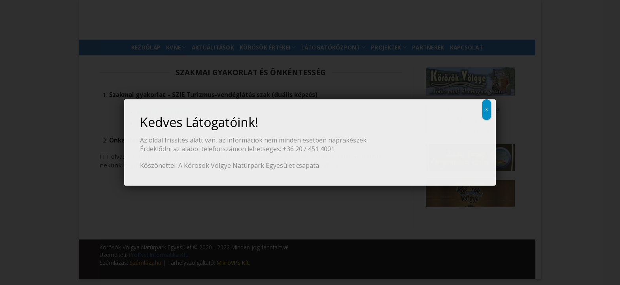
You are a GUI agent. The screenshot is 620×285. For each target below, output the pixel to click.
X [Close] (486, 109)
